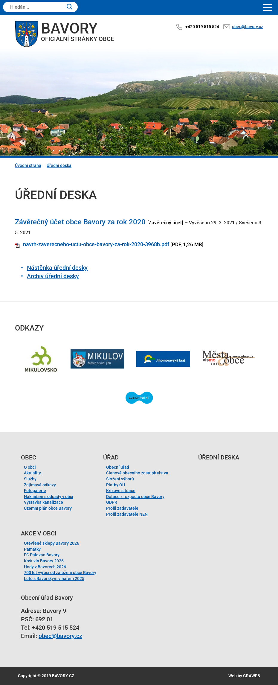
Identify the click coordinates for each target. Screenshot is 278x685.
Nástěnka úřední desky (57, 267)
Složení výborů (120, 479)
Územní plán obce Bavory (48, 508)
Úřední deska (59, 165)
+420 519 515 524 (202, 26)
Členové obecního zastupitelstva (137, 473)
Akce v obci (38, 533)
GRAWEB (251, 675)
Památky (32, 549)
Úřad (111, 457)
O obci (30, 467)
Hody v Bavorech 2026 (45, 566)
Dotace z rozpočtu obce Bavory (135, 496)
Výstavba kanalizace (43, 502)
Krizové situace (120, 490)
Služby (30, 479)
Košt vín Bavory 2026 (44, 560)
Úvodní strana (28, 165)
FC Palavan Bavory (41, 554)
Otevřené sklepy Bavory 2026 (51, 543)
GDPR (111, 502)
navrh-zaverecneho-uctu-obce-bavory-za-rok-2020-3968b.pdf (96, 244)
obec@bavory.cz (247, 26)
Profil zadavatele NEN (127, 514)
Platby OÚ (115, 484)
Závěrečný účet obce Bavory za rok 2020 (80, 222)
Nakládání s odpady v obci (48, 496)
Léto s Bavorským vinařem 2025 (54, 578)
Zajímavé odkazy (40, 484)
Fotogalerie (35, 490)
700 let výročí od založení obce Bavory (60, 572)
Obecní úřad (117, 467)
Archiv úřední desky (53, 276)
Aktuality (32, 473)
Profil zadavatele (122, 508)
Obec (28, 457)
